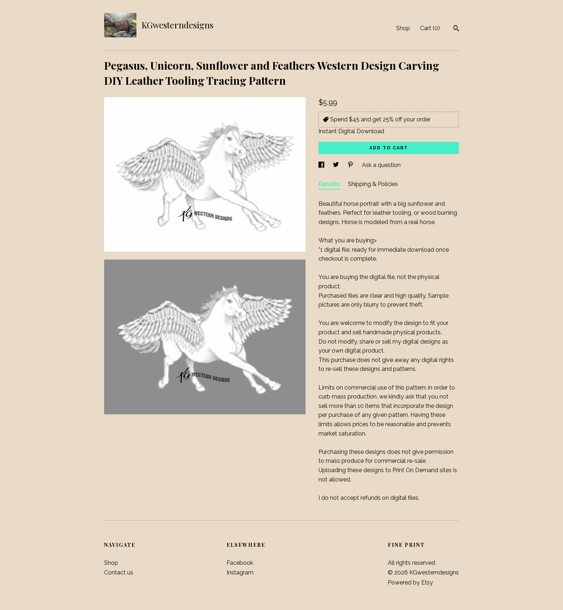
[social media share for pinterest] (351, 165)
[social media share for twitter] (336, 165)
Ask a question (381, 165)
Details (329, 184)
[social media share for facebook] (322, 165)
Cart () (430, 28)
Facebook (240, 562)
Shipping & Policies (373, 184)
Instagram (240, 572)
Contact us (118, 572)
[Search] (456, 29)
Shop (403, 28)
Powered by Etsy (410, 582)
